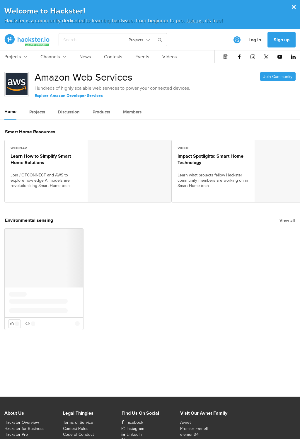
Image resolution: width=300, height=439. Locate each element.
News (85, 57)
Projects (15, 57)
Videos (169, 57)
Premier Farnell (194, 428)
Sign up (281, 39)
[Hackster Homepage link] (27, 40)
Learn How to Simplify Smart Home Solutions (41, 159)
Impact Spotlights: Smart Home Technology (210, 159)
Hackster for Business (24, 428)
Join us (194, 20)
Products (101, 112)
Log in (254, 39)
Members (132, 112)
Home (10, 111)
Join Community (277, 76)
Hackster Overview (21, 422)
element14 (189, 434)
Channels (53, 57)
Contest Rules (75, 428)
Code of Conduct (78, 434)
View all (287, 220)
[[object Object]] (237, 39)
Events (142, 57)
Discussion (69, 112)
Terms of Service (78, 422)
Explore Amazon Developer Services (69, 95)
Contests (113, 57)
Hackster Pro (16, 434)
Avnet (185, 422)
